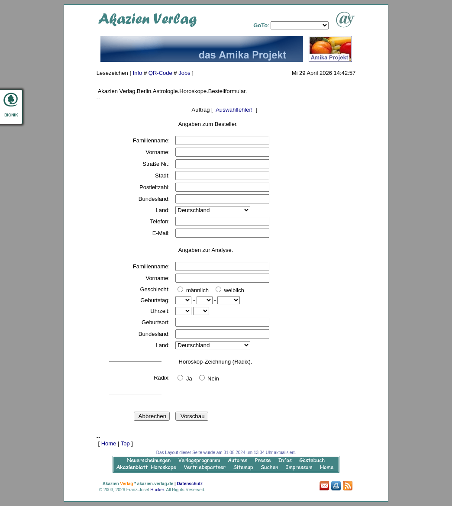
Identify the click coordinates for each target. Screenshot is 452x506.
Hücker (157, 489)
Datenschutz (190, 483)
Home (108, 443)
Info (137, 73)
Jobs (184, 73)
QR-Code (160, 73)
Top (125, 443)
